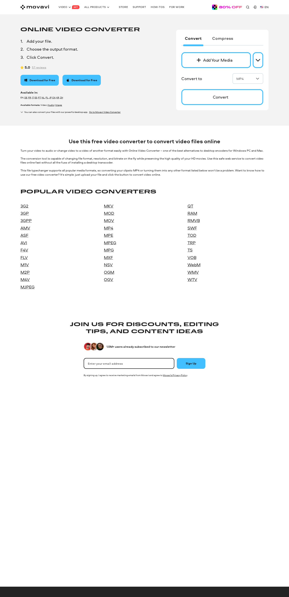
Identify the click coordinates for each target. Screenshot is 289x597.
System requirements (161, 449)
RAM (192, 213)
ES (36, 97)
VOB (192, 257)
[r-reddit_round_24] (267, 567)
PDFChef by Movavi (33, 465)
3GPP (26, 220)
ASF (24, 235)
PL (47, 97)
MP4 (247, 78)
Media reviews (219, 441)
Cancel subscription (160, 465)
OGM (109, 272)
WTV (192, 279)
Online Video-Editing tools (37, 527)
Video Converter (31, 441)
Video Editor (28, 449)
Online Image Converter (36, 496)
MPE (108, 235)
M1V (24, 265)
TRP (192, 243)
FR (29, 97)
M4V (25, 279)
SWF (192, 228)
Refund (152, 480)
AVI (23, 243)
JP (50, 97)
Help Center (155, 418)
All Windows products (35, 534)
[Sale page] (227, 7)
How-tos (153, 426)
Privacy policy (27, 558)
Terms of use (47, 558)
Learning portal (157, 441)
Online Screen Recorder (36, 519)
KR (57, 97)
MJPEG (27, 287)
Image (58, 105)
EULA (63, 558)
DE (25, 97)
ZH (61, 97)
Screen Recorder (31, 457)
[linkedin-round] (252, 567)
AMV (25, 228)
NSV (108, 265)
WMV (193, 272)
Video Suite (28, 426)
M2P (25, 272)
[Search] (247, 7)
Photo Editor (29, 433)
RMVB (194, 220)
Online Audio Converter (36, 488)
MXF (108, 257)
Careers (215, 457)
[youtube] (259, 567)
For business (219, 488)
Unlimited (26, 418)
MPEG (110, 243)
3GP (24, 213)
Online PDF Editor (32, 511)
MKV (108, 206)
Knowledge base (158, 433)
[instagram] (245, 567)
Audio (51, 105)
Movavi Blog (218, 465)
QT (190, 206)
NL (43, 97)
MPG (109, 250)
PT (39, 97)
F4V (24, 250)
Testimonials (218, 433)
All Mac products (95, 480)
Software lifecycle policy (85, 558)
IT (33, 97)
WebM (194, 265)
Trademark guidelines (169, 558)
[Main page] (34, 7)
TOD (192, 235)
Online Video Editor (33, 503)
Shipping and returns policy (117, 558)
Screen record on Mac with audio (106, 465)
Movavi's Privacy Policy (175, 375)
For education (219, 472)
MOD (109, 213)
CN (53, 97)
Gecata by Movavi (32, 472)
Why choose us (220, 449)
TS (190, 250)
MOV (109, 220)
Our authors (218, 426)
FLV (24, 257)
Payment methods (159, 472)
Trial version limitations (162, 457)
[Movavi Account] (254, 7)
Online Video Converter (36, 480)
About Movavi (219, 418)
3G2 (24, 206)
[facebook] (237, 567)
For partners (218, 480)
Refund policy (145, 558)
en (264, 7)
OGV (108, 279)
